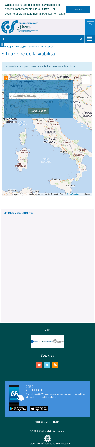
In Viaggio (21, 46)
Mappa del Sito (42, 422)
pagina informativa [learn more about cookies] (53, 13)
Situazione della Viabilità (41, 46)
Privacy (55, 422)
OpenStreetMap (74, 194)
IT (90, 24)
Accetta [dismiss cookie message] (78, 9)
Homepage (7, 46)
